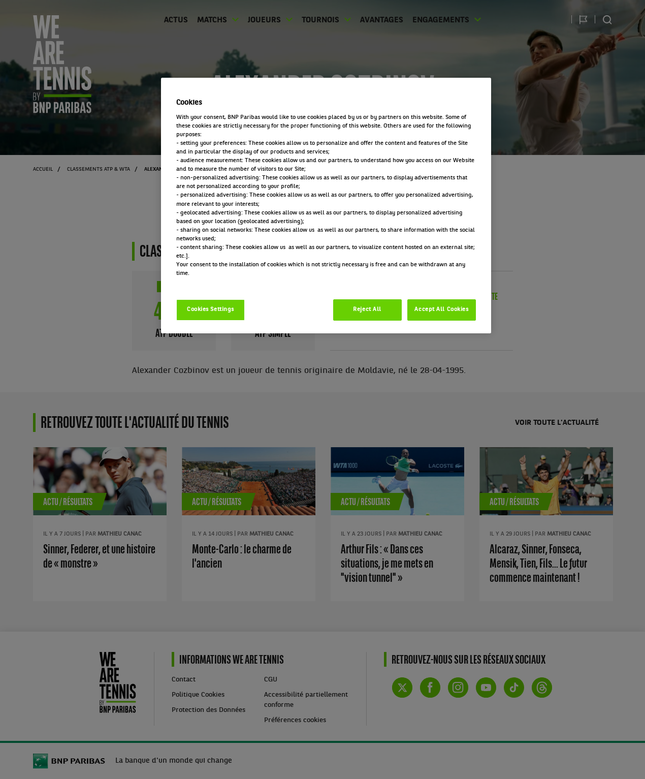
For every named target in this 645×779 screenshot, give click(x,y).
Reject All (367, 309)
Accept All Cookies (441, 309)
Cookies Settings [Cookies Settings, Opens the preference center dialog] (210, 309)
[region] (326, 205)
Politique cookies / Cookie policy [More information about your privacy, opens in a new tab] (221, 282)
